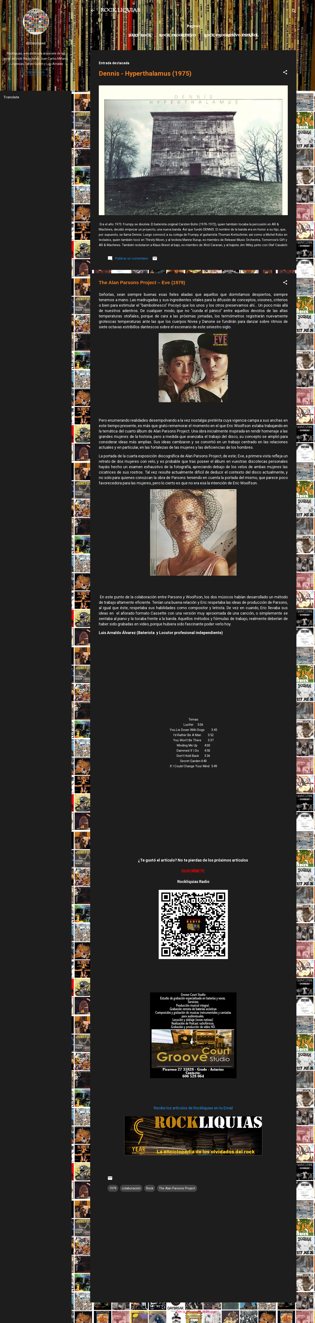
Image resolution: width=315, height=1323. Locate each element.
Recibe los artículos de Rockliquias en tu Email (193, 1108)
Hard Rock (139, 35)
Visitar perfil (36, 72)
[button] (285, 73)
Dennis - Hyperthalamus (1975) (145, 73)
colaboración (131, 1188)
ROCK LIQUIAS (120, 10)
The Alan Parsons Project (177, 1188)
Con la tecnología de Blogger (193, 1312)
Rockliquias (35, 43)
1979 (112, 1188)
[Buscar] (293, 11)
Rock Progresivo (177, 35)
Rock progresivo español (231, 35)
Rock (149, 1188)
